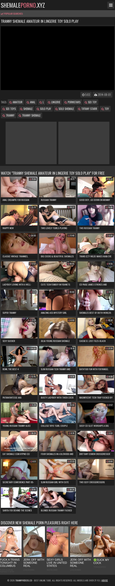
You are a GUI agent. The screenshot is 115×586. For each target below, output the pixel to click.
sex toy (91, 102)
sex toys (9, 109)
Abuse (105, 580)
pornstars (72, 102)
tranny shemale (29, 115)
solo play (44, 109)
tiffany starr (87, 109)
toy (105, 109)
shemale (26, 109)
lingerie (54, 102)
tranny (8, 115)
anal (31, 102)
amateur (15, 102)
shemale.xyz (23, 5)
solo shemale (64, 109)
